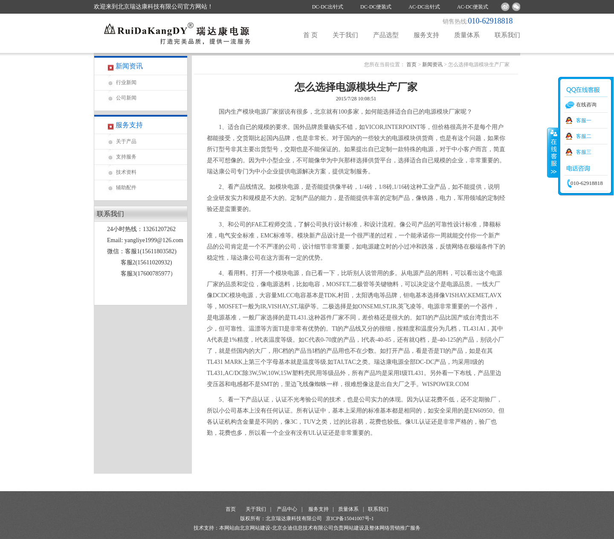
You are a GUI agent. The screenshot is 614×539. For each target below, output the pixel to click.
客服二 (583, 136)
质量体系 (467, 35)
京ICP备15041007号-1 (350, 518)
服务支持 (426, 35)
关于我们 (345, 35)
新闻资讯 (432, 64)
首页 (411, 64)
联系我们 (507, 35)
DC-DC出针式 (327, 7)
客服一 (583, 120)
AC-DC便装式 (472, 7)
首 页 (310, 35)
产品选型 (386, 35)
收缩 (553, 152)
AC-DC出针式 (424, 7)
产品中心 (287, 509)
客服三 (583, 152)
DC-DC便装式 (375, 7)
